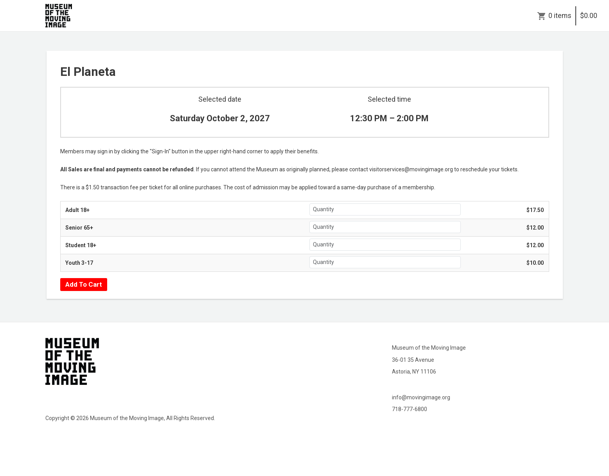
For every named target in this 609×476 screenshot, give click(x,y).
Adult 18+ (77, 210)
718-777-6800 (409, 409)
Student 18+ (80, 245)
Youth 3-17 (79, 263)
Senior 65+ (79, 228)
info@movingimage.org (421, 397)
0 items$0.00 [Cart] (572, 16)
